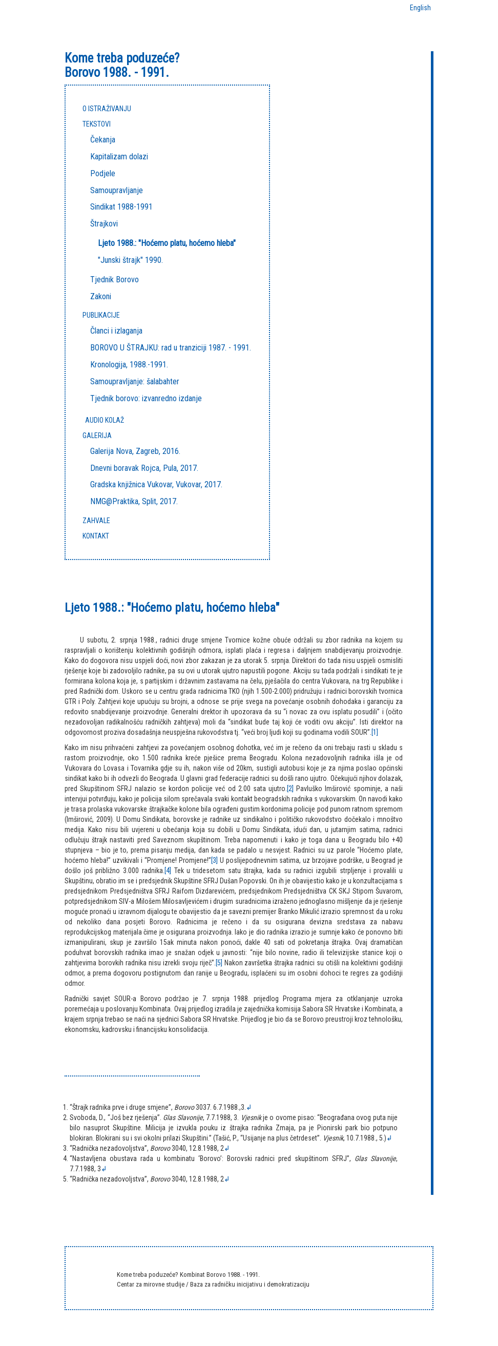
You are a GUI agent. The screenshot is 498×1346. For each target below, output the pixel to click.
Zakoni (100, 296)
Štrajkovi (104, 224)
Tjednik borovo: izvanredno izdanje (146, 398)
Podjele (102, 173)
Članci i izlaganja (116, 331)
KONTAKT (95, 536)
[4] (167, 870)
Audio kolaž (104, 420)
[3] (214, 860)
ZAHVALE (96, 520)
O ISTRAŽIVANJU (106, 109)
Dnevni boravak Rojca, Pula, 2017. (144, 468)
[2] (290, 788)
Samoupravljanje (116, 190)
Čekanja (102, 139)
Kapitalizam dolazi (119, 156)
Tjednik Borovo (114, 279)
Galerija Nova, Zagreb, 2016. (135, 451)
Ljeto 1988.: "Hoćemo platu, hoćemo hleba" (167, 243)
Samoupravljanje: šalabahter (134, 381)
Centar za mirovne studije (151, 1284)
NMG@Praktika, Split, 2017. (134, 501)
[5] (219, 963)
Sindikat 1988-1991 (121, 207)
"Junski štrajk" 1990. (130, 260)
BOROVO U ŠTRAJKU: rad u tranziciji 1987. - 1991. (170, 348)
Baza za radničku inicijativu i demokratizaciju (249, 1284)
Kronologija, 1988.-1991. (129, 364)
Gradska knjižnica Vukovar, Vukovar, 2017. (156, 484)
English (420, 8)
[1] (374, 732)
